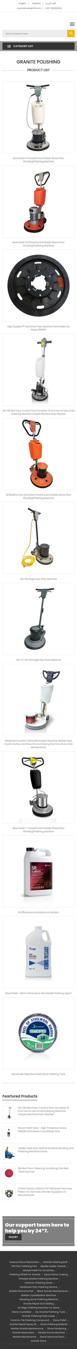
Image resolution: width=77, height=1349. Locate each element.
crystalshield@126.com (29, 8)
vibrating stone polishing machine (38, 1299)
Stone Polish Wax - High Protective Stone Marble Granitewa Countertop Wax (42, 1129)
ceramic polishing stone (38, 1282)
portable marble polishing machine (38, 1278)
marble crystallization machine (38, 1295)
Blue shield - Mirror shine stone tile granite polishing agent (38, 993)
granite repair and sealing (38, 1303)
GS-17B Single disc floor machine (38, 579)
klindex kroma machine (51, 1332)
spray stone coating (56, 1274)
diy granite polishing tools (50, 1312)
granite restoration (23, 1332)
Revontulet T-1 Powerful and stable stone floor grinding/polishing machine (38, 830)
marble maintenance (24, 1336)
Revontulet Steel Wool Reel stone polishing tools (38, 1074)
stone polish (60, 1320)
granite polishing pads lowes (38, 1316)
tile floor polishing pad (24, 1266)
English (22, 3)
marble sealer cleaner (53, 1266)
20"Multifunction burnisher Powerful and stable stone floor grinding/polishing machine (38, 496)
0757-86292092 (53, 8)
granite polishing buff (55, 1262)
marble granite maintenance (27, 1328)
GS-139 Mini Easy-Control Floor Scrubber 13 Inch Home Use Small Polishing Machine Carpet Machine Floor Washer (43, 1111)
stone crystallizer (21, 1312)
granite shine (38, 1340)
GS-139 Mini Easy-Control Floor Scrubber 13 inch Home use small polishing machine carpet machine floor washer (38, 412)
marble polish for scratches (38, 1270)
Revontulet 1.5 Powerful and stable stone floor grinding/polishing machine (38, 160)
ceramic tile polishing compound (29, 1320)
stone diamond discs (52, 1336)
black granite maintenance (52, 1291)
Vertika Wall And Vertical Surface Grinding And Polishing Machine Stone (46, 1150)
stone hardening (56, 1328)
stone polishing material (53, 1324)
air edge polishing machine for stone (38, 1307)
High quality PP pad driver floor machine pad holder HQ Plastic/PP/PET (39, 328)
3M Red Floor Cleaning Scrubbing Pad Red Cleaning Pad (43, 1170)
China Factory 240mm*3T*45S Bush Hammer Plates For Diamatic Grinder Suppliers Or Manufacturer (45, 1192)
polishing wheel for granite (24, 1274)
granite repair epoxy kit (23, 1324)
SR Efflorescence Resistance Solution (38, 912)
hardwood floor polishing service (38, 1287)
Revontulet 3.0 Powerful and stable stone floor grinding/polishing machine (38, 244)
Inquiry (13, 1237)
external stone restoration (24, 1262)
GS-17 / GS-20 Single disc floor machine (38, 659)
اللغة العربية (50, 3)
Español (36, 3)
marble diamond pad (21, 1291)
